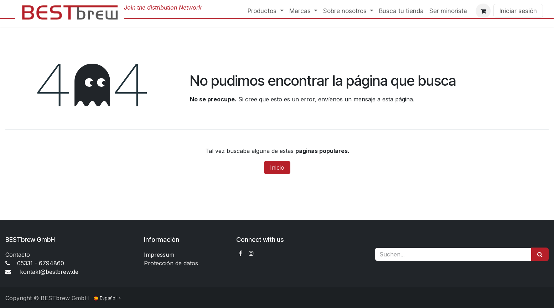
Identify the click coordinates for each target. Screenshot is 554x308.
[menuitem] (265, 11)
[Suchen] (540, 254)
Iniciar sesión (518, 11)
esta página (397, 99)
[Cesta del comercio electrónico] (483, 11)
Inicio (277, 167)
